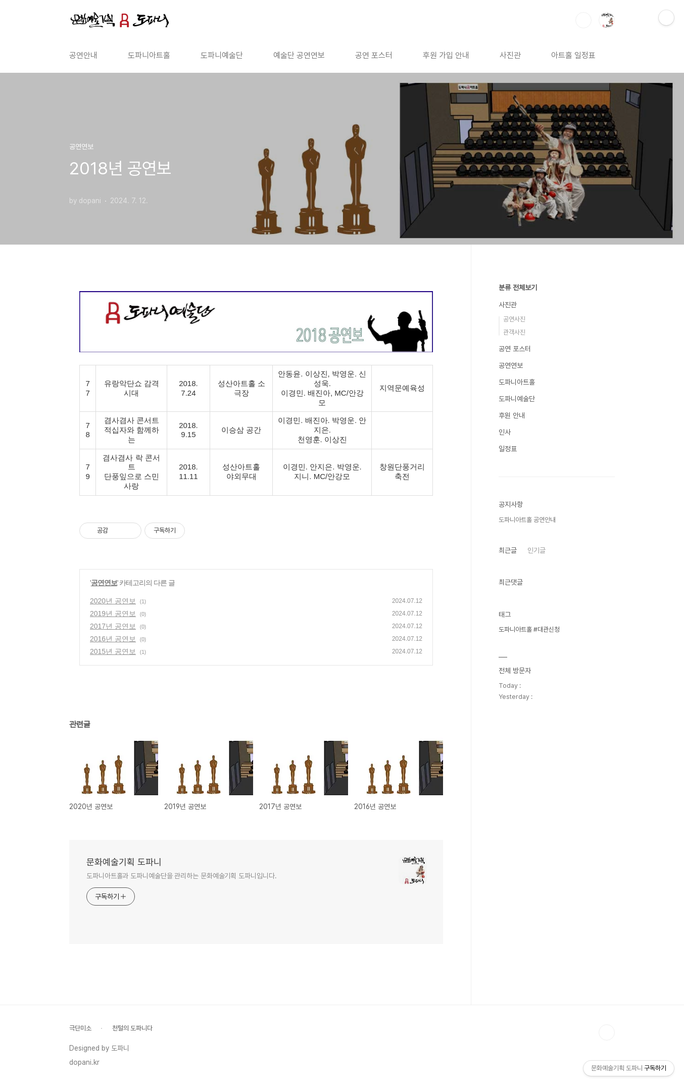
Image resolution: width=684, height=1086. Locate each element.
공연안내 (83, 55)
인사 (505, 432)
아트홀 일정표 (573, 55)
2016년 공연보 (113, 639)
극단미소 (80, 1028)
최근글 (508, 550)
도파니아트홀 (149, 55)
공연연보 (104, 583)
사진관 (510, 55)
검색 (583, 20)
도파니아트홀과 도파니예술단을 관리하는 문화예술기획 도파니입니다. (181, 876)
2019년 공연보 (113, 613)
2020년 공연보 (113, 601)
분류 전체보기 (518, 288)
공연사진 (514, 319)
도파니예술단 (222, 55)
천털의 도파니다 (132, 1028)
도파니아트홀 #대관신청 (529, 629)
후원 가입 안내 (446, 55)
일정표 (508, 449)
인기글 (536, 550)
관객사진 (514, 332)
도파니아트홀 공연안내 (527, 520)
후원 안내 (512, 415)
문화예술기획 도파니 (124, 862)
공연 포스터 (374, 55)
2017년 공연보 (113, 626)
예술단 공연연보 (299, 55)
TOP (607, 1032)
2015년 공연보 (113, 651)
